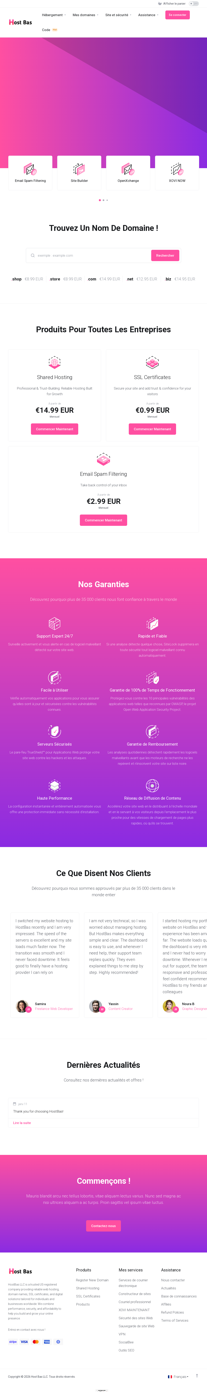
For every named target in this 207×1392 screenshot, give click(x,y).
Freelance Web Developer (54, 1009)
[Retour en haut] (197, 1375)
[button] (100, 200)
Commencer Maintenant (54, 429)
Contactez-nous (103, 1226)
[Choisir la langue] (178, 1376)
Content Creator (121, 1009)
